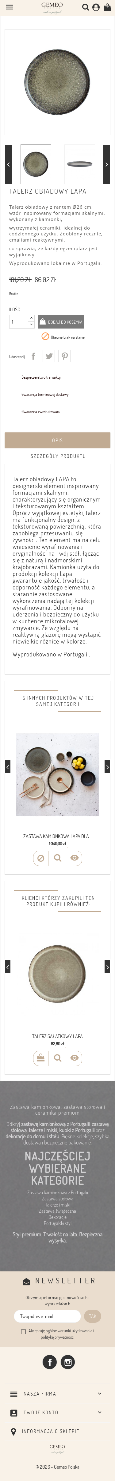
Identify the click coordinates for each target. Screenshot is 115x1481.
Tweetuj (49, 356)
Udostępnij (33, 356)
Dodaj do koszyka (64, 322)
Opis (57, 440)
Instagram (68, 1362)
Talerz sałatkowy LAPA (57, 1036)
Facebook (50, 1362)
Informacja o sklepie (50, 1431)
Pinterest (64, 356)
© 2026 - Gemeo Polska (57, 1467)
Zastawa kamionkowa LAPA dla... (57, 836)
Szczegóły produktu (58, 456)
